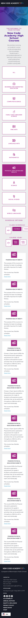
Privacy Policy (8, 605)
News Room (7, 607)
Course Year (15, 237)
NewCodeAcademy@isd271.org (12, 586)
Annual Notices (9, 601)
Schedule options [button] (14, 220)
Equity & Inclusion (10, 603)
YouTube (9, 596)
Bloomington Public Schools (18, 571)
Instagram (12, 596)
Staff (5, 610)
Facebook (4, 596)
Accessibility (8, 598)
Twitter (7, 596)
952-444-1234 (7, 583)
